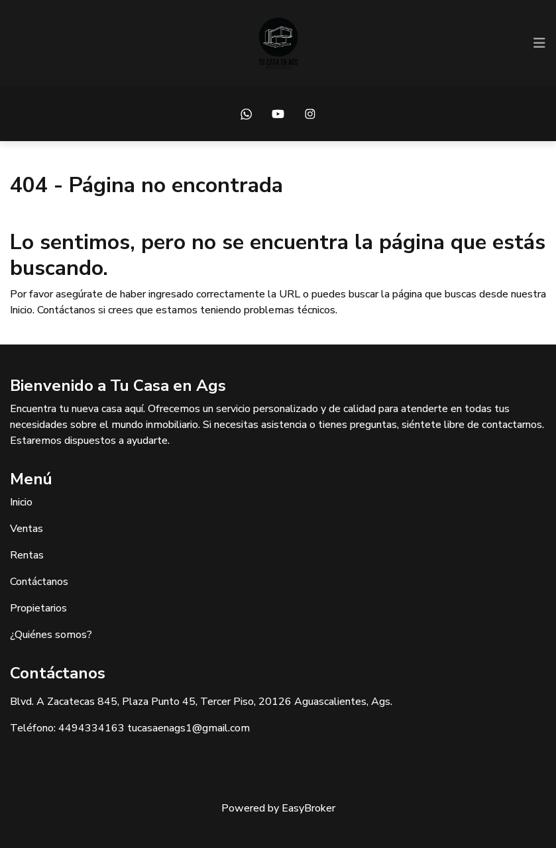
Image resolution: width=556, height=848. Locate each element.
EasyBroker (308, 808)
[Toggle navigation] (539, 43)
